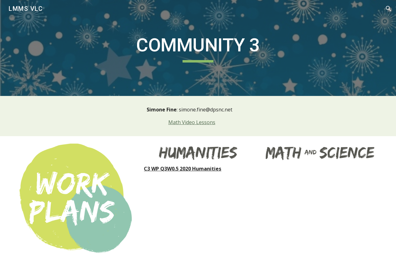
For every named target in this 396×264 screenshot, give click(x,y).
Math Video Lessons (191, 122)
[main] (198, 48)
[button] (388, 8)
